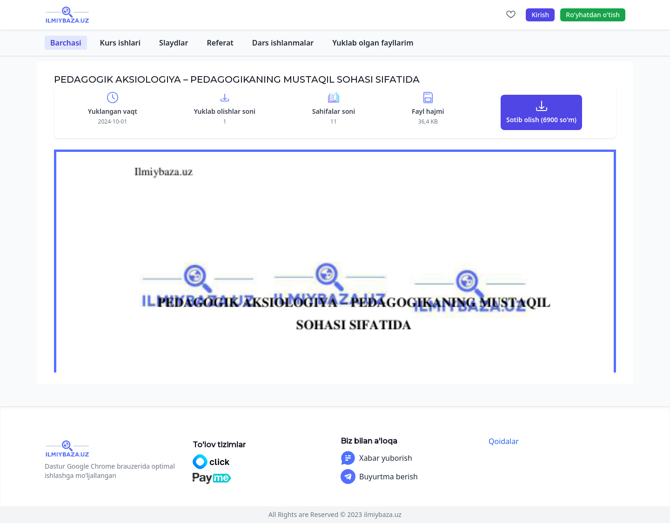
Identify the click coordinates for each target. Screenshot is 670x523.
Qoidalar (504, 441)
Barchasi (65, 43)
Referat (220, 43)
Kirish (540, 14)
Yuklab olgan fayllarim (372, 43)
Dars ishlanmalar (283, 43)
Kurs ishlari (120, 43)
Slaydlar (173, 43)
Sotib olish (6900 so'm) (541, 119)
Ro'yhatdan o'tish (593, 14)
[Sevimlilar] (510, 14)
